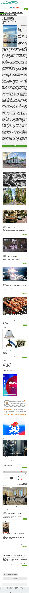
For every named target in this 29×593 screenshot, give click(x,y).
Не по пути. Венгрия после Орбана (9, 227)
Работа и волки (5, 456)
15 (18, 476)
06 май (3, 515)
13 (11, 476)
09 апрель (4, 459)
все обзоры (25, 263)
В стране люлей (5, 318)
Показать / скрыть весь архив (9, 370)
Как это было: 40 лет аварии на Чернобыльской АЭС (12, 281)
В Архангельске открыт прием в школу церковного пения (13, 506)
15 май (3, 512)
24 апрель (4, 352)
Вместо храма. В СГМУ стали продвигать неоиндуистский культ (14, 285)
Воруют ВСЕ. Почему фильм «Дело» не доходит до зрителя (14, 252)
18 (4, 478)
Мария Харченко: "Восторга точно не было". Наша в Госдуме (14, 230)
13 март (3, 464)
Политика (7, 12)
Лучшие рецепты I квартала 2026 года (10, 320)
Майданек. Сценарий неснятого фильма (10, 256)
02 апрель (4, 355)
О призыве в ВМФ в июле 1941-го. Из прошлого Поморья (13, 533)
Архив (17, 145)
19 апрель (4, 255)
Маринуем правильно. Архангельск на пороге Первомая (13, 314)
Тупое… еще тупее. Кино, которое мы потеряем (11, 291)
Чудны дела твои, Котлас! (7, 465)
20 (11, 478)
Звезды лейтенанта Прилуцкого (8, 350)
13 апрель (4, 284)
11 (4, 476)
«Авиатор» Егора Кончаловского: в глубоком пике (12, 259)
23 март (3, 258)
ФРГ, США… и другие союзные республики (10, 223)
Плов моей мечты (6, 323)
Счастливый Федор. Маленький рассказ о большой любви (13, 356)
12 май (3, 536)
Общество (19, 12)
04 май (3, 558)
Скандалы (9, 14)
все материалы (24, 234)
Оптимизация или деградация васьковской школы (12, 460)
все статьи (25, 518)
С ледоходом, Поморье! (7, 462)
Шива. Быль (5, 353)
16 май (12, 145)
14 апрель (4, 226)
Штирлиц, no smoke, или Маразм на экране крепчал (12, 261)
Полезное (15, 578)
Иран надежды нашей (7, 232)
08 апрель (4, 287)
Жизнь (14, 14)
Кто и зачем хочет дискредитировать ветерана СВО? (12, 544)
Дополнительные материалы (10, 574)
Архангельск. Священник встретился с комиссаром (12, 513)
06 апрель (4, 229)
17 (25, 476)
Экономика (13, 12)
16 (21, 476)
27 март (3, 322)
